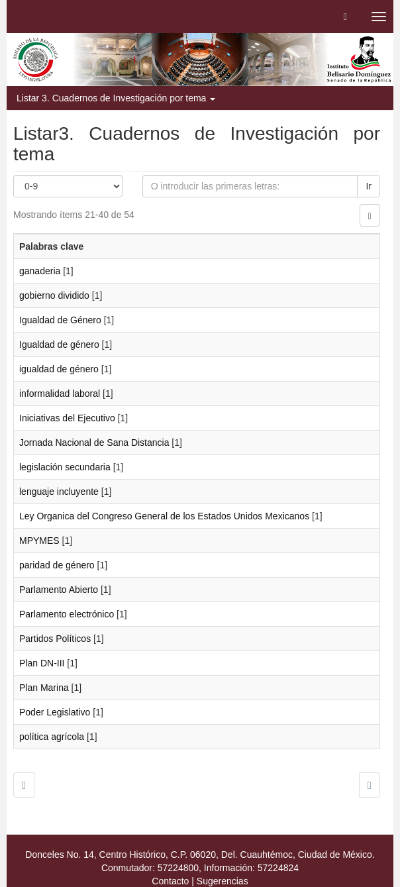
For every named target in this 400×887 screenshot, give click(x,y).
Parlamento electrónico (66, 614)
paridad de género (57, 565)
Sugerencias (222, 881)
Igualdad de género (59, 344)
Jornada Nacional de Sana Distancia (94, 442)
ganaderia (39, 271)
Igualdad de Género (60, 320)
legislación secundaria (65, 467)
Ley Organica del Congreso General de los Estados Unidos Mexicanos (164, 516)
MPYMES (39, 540)
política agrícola (51, 736)
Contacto (170, 881)
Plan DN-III (41, 663)
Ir (369, 186)
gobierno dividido (54, 295)
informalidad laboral (59, 393)
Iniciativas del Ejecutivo (67, 418)
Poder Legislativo (54, 712)
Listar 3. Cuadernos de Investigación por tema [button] (116, 98)
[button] (345, 16)
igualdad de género (59, 369)
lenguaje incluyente (59, 491)
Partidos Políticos (55, 638)
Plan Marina (44, 687)
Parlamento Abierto (58, 589)
